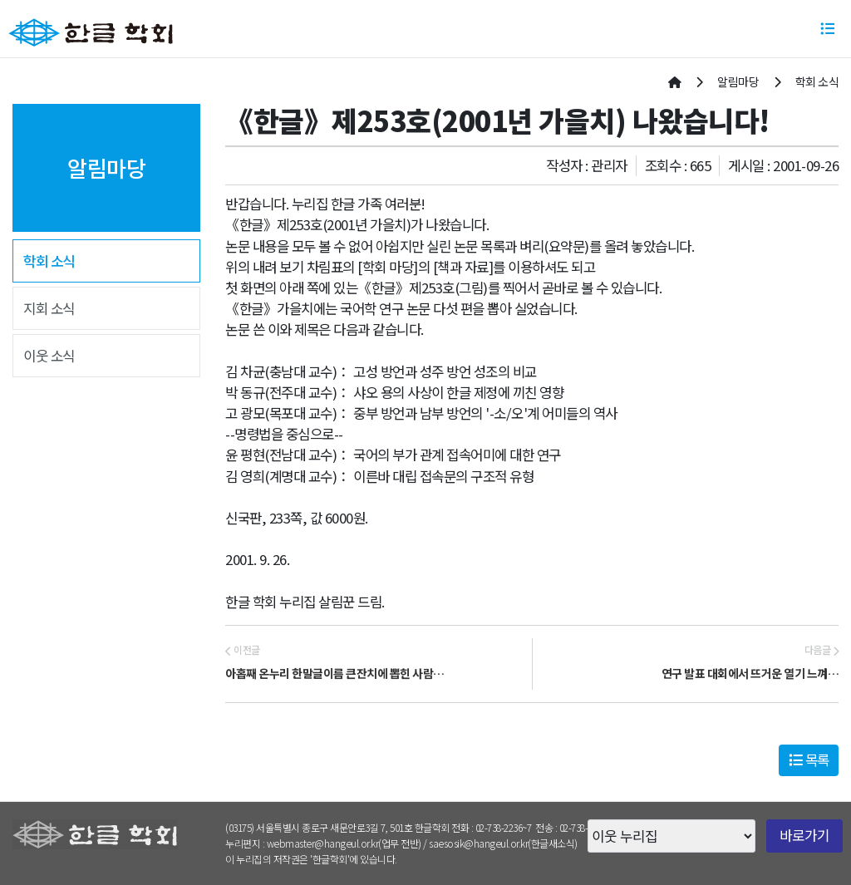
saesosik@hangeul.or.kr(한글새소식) (503, 843)
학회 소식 (49, 261)
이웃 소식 (49, 355)
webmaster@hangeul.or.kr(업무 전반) (344, 843)
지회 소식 (49, 308)
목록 (809, 759)
